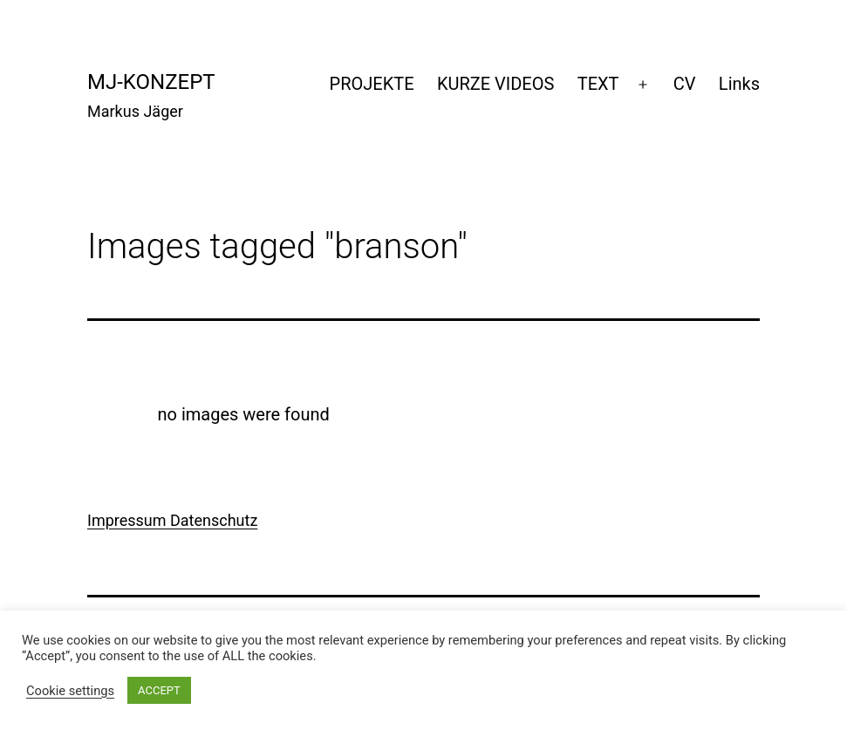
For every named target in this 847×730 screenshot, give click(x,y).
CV (684, 83)
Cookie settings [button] (70, 691)
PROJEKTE (372, 83)
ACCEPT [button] (159, 690)
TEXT (598, 83)
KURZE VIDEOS (495, 83)
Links (739, 83)
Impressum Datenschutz (172, 520)
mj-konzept (151, 82)
